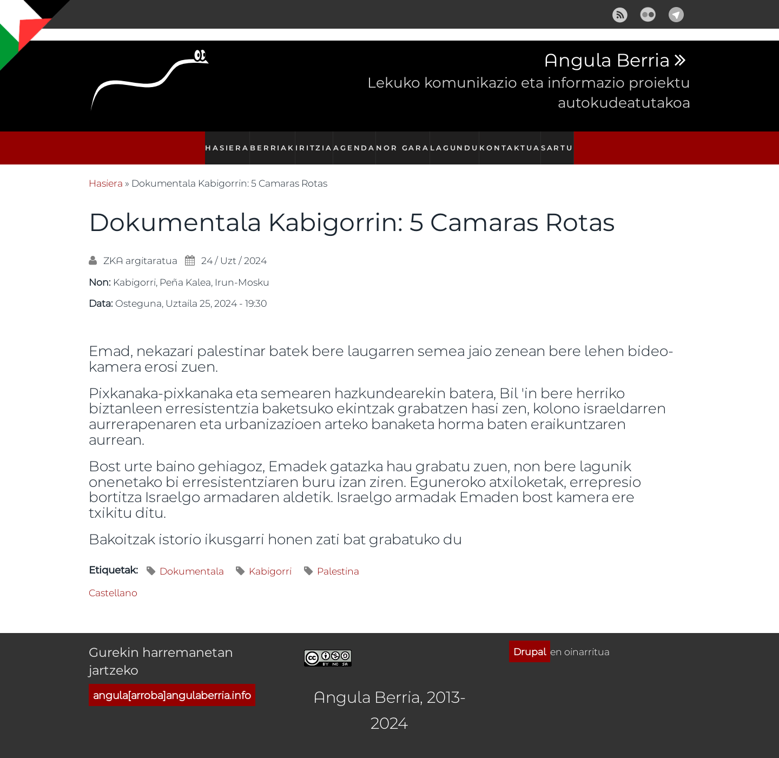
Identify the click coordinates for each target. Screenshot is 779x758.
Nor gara (405, 142)
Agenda (356, 142)
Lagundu (458, 142)
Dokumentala (192, 559)
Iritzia (313, 142)
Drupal (529, 639)
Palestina (338, 559)
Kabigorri (270, 559)
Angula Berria (607, 60)
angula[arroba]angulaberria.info (172, 683)
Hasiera (222, 142)
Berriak (268, 142)
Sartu (561, 142)
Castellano (113, 580)
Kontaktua (512, 142)
